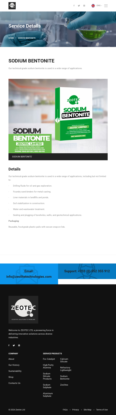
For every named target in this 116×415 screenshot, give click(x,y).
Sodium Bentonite (64, 377)
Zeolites (64, 385)
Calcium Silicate (64, 360)
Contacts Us (14, 383)
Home (11, 38)
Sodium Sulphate (47, 386)
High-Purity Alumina (48, 366)
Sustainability (14, 371)
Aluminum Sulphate (48, 394)
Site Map (87, 410)
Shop (10, 377)
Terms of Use (102, 410)
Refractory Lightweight (65, 368)
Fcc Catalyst (49, 359)
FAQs (65, 410)
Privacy (75, 410)
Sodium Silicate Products (47, 376)
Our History (13, 365)
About (11, 359)
